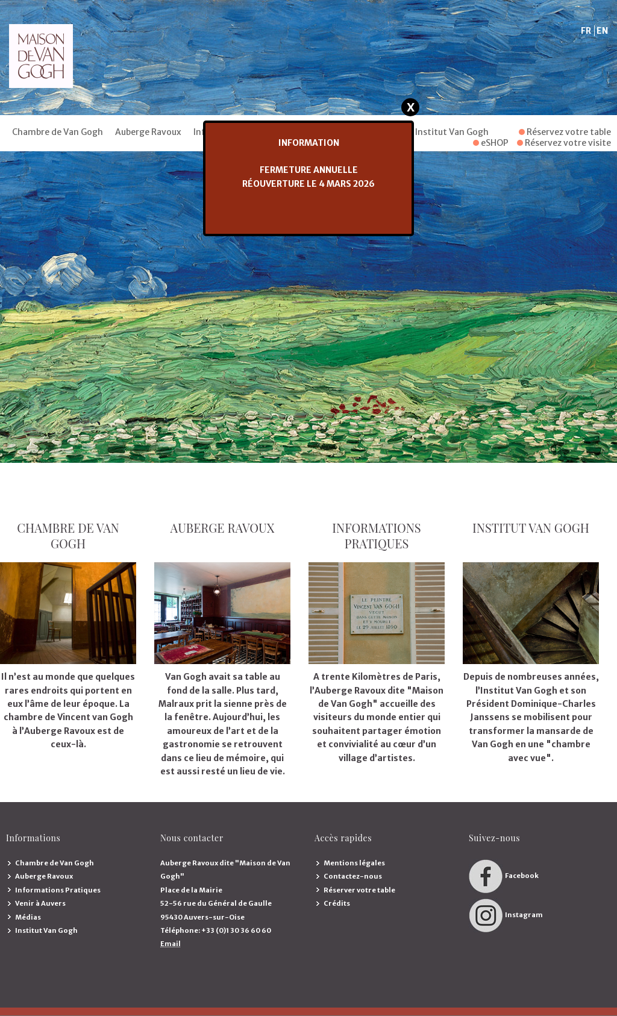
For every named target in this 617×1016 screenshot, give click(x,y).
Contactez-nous (353, 876)
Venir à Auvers (40, 903)
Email (170, 943)
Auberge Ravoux (148, 132)
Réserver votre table (359, 890)
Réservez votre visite (564, 142)
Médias (28, 917)
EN (602, 30)
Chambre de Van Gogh (57, 132)
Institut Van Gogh (452, 132)
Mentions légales (354, 863)
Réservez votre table (565, 132)
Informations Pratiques (58, 890)
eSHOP (491, 142)
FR (586, 30)
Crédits (337, 903)
